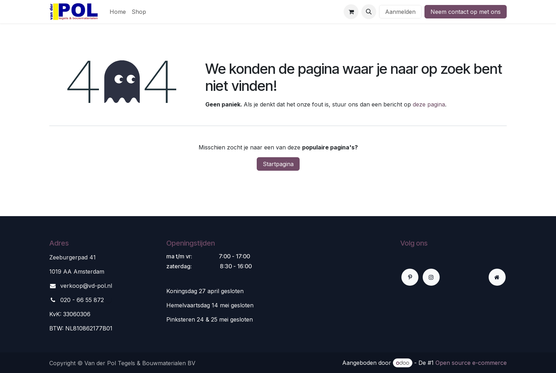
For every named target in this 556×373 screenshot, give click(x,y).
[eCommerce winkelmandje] (351, 11)
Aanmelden (400, 11)
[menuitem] (118, 12)
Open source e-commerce (471, 362)
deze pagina (429, 104)
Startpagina (278, 164)
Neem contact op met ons (465, 11)
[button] (368, 11)
